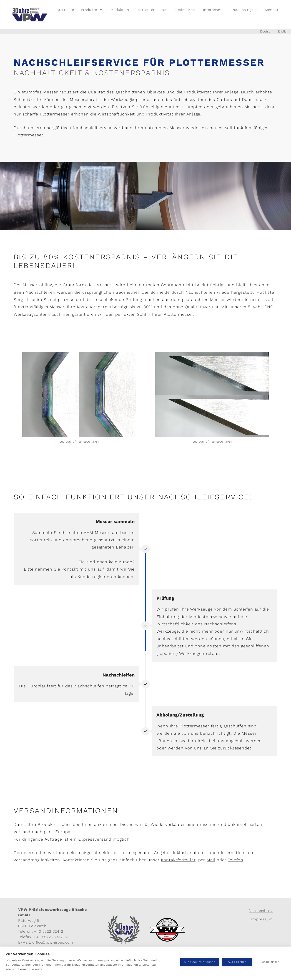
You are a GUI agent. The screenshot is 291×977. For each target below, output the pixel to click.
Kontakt (271, 10)
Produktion (119, 10)
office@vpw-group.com (52, 942)
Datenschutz (261, 911)
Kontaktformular (178, 859)
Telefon (235, 859)
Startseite (65, 10)
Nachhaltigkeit (245, 10)
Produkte (93, 10)
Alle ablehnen (237, 961)
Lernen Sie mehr (30, 969)
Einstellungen (270, 961)
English (283, 31)
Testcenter (145, 10)
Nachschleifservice (178, 10)
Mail (211, 859)
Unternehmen (214, 10)
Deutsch (266, 31)
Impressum (262, 919)
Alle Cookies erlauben (199, 962)
